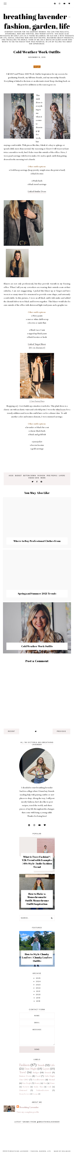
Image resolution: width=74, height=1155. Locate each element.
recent (11, 731)
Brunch (48, 1072)
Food (38, 1076)
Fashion (41, 476)
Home (52, 1083)
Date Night (30, 1068)
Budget (18, 476)
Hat (44, 1083)
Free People (52, 476)
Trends (41, 1065)
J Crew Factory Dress (37, 401)
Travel (22, 1072)
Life (52, 1065)
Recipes (35, 1094)
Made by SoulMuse (62, 1151)
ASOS (11, 476)
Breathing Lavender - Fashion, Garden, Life (37, 21)
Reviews (26, 1086)
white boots (61, 409)
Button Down (29, 476)
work (43, 478)
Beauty (37, 1083)
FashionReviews (42, 1090)
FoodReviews (39, 1079)
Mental (52, 1079)
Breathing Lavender (29, 1107)
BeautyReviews (24, 1094)
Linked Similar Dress (37, 191)
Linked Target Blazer (37, 344)
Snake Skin (33, 478)
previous (61, 731)
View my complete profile (28, 1112)
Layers (62, 476)
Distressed (23, 1090)
